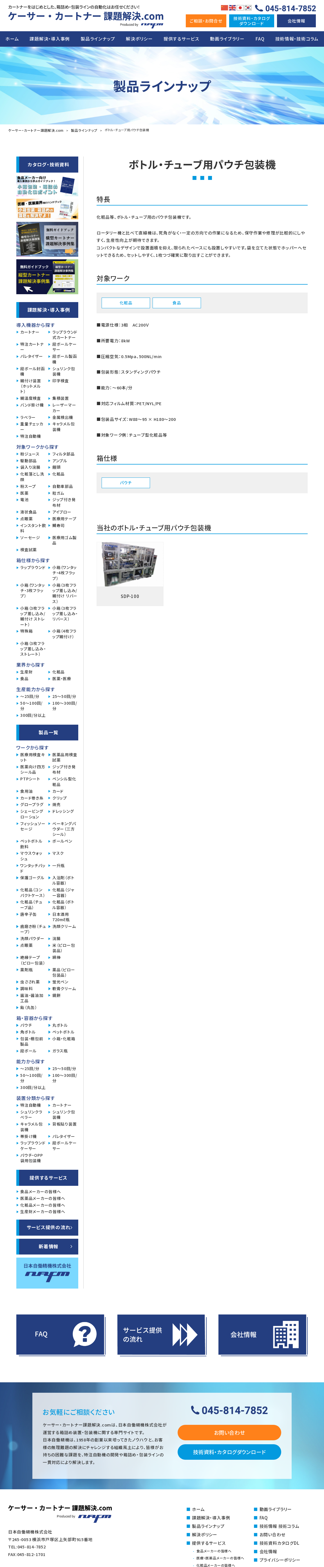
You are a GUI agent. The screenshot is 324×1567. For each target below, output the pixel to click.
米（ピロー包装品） (63, 947)
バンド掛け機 (32, 404)
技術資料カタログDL (279, 1541)
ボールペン (62, 840)
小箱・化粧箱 (63, 1038)
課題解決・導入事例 (50, 38)
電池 (24, 499)
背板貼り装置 (64, 1123)
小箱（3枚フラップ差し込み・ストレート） (33, 648)
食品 (24, 678)
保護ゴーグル (32, 877)
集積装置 (60, 397)
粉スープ (28, 485)
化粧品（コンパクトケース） (32, 892)
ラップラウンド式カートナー (64, 334)
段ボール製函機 (64, 358)
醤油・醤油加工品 (31, 997)
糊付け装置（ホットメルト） (30, 386)
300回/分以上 (33, 714)
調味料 (26, 988)
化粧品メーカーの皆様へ (42, 1204)
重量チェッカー (31, 426)
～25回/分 (29, 695)
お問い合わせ (229, 1432)
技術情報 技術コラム (279, 1525)
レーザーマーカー (64, 407)
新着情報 (49, 1245)
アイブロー (61, 511)
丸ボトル (60, 1024)
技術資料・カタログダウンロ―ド (251, 20)
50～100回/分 (31, 705)
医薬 (24, 492)
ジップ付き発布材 (63, 501)
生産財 (26, 671)
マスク (58, 852)
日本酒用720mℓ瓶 (61, 916)
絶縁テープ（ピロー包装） (32, 959)
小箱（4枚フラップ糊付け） (64, 633)
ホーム (12, 38)
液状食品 (28, 511)
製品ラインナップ (98, 38)
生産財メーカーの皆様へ (42, 1211)
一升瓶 (58, 865)
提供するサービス (181, 38)
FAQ (259, 38)
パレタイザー (31, 355)
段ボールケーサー (64, 346)
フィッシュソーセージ (32, 825)
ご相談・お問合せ (206, 21)
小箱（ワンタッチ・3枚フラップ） (32, 590)
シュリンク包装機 (63, 370)
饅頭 (56, 466)
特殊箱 (26, 630)
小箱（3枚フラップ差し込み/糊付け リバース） (64, 593)
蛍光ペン (60, 981)
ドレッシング (63, 810)
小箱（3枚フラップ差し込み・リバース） (65, 613)
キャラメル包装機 (63, 426)
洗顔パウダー (32, 938)
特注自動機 (30, 435)
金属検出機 (62, 416)
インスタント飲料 (33, 527)
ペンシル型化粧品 (64, 781)
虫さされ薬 (30, 981)
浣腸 (56, 938)
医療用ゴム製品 (64, 539)
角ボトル (28, 1031)
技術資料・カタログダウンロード (229, 1451)
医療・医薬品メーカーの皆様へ (222, 1556)
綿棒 (56, 956)
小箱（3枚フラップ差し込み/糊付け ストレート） (32, 616)
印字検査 (60, 380)
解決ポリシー (139, 38)
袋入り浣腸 (30, 466)
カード (58, 790)
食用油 (26, 790)
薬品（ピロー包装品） (63, 971)
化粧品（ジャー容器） (63, 892)
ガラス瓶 (60, 1050)
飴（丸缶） (28, 1007)
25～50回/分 (64, 695)
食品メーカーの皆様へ (40, 1191)
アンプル (59, 460)
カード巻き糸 (31, 797)
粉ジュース (30, 453)
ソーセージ (30, 537)
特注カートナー (32, 346)
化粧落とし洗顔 (32, 476)
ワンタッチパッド (32, 867)
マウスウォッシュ (31, 855)
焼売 (56, 804)
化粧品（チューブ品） (31, 904)
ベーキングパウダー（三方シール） (64, 828)
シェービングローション (31, 813)
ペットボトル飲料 (31, 843)
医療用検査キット (32, 756)
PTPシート (30, 778)
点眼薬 (26, 518)
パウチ (26, 1024)
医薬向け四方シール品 (32, 769)
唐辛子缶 (28, 913)
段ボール (28, 1050)
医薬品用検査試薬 (64, 756)
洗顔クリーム (64, 925)
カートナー (30, 331)
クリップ (59, 797)
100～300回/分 (64, 705)
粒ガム (58, 492)
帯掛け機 (28, 1136)
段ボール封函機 (32, 370)
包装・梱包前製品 (31, 1040)
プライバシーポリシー (280, 1558)
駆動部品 (28, 460)
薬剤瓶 (26, 969)
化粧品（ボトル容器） (63, 904)
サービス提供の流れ (49, 1226)
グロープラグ (31, 804)
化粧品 (58, 473)
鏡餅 (56, 994)
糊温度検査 (30, 397)
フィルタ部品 (63, 453)
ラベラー (28, 416)
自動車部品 (62, 485)
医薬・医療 (61, 678)
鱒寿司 (58, 525)
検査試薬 (28, 549)
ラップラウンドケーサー (32, 1145)
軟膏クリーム (64, 988)
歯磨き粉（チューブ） (33, 928)
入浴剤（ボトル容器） (63, 879)
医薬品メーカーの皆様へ (42, 1197)
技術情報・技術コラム (297, 38)
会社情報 (296, 21)
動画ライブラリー (227, 38)
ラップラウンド (32, 567)
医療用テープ (64, 518)
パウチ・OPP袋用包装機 (31, 1157)
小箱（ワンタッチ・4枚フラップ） (64, 572)
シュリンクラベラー (31, 1114)
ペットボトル (63, 1031)
